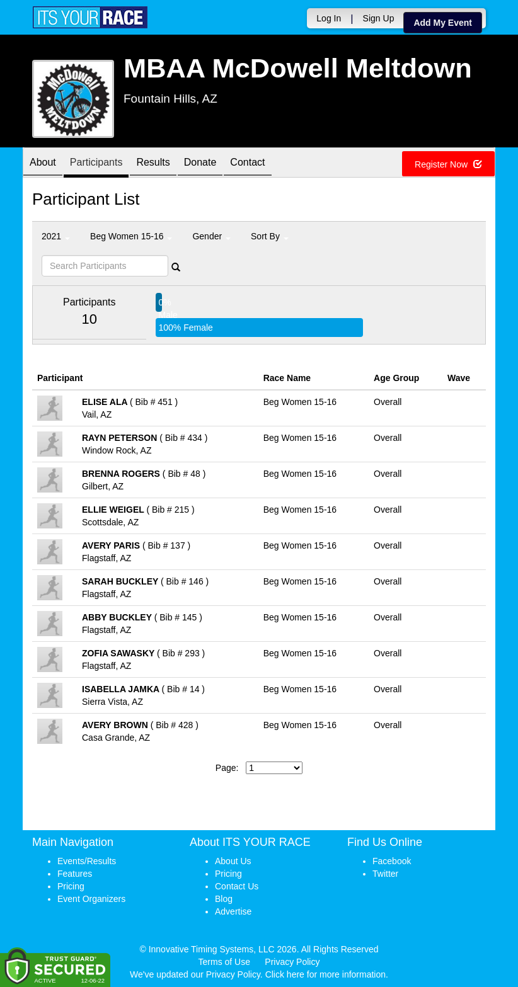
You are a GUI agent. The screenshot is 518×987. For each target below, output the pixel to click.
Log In (328, 18)
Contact (247, 163)
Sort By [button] (270, 236)
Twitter (385, 874)
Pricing (70, 886)
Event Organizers (91, 899)
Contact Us (236, 886)
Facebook (391, 861)
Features (74, 874)
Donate (200, 163)
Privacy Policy (292, 962)
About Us (233, 861)
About (43, 163)
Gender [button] (211, 236)
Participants (96, 163)
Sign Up (378, 18)
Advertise (233, 911)
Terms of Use (224, 962)
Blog (224, 899)
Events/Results (86, 861)
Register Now (448, 164)
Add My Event (442, 23)
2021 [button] (56, 236)
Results (153, 163)
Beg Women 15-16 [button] (131, 236)
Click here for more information (325, 974)
